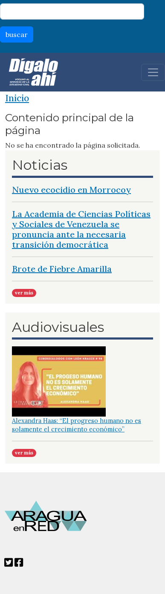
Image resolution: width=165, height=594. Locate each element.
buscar (17, 34)
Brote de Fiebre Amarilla (62, 268)
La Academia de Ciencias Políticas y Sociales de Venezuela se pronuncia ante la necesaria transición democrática (81, 229)
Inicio (17, 98)
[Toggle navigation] (153, 72)
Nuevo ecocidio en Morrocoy (71, 189)
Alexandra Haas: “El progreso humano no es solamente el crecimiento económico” (76, 425)
